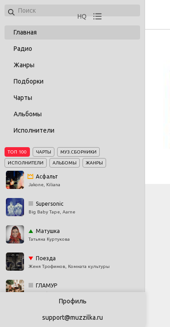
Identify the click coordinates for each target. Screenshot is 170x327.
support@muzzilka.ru (72, 317)
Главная (25, 32)
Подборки (29, 81)
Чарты (23, 97)
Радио (23, 48)
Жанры (24, 65)
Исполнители (34, 130)
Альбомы (28, 114)
